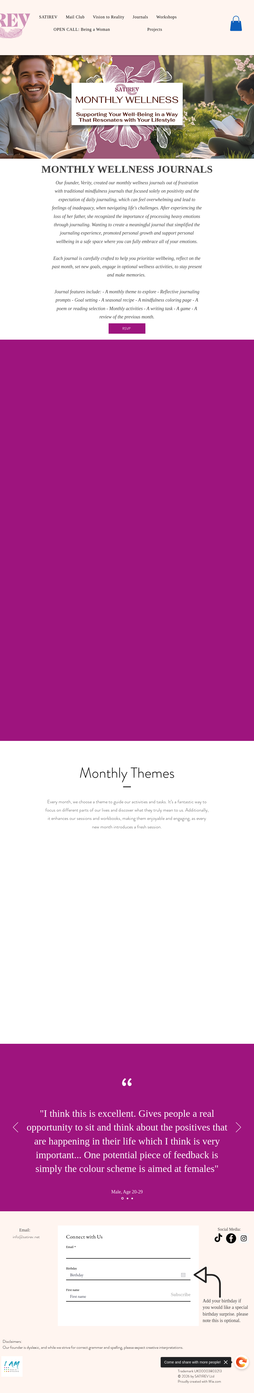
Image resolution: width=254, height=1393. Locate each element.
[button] (236, 23)
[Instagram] (244, 1238)
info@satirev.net (26, 1237)
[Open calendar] (183, 1275)
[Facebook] (231, 1238)
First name (72, 1290)
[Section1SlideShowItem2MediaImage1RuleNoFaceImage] (127, 1198)
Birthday (71, 1268)
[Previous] (15, 1127)
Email (70, 1247)
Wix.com (214, 1381)
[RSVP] (127, 328)
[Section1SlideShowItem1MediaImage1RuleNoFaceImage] (122, 1198)
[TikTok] (218, 1238)
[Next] (238, 1127)
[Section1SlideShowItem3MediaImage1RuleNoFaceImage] (132, 1198)
